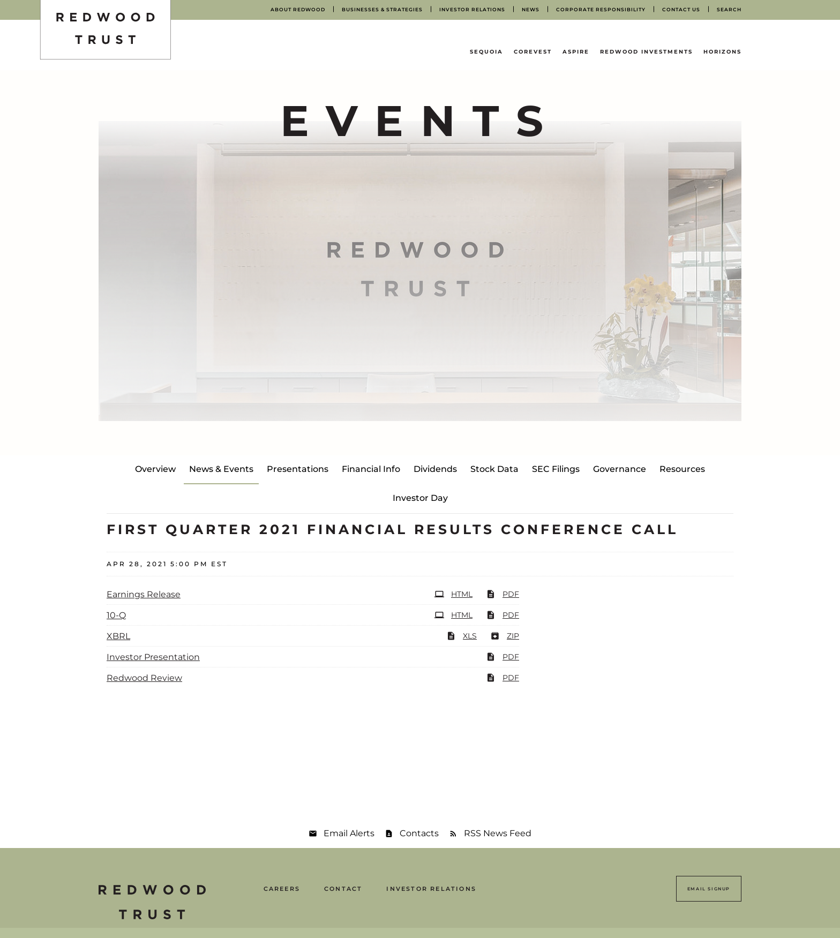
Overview (155, 469)
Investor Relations (431, 889)
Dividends (435, 469)
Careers (282, 889)
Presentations (297, 469)
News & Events (221, 469)
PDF (502, 594)
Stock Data (494, 469)
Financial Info (371, 469)
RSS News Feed (497, 833)
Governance (619, 469)
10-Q (116, 615)
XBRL (118, 636)
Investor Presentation (153, 657)
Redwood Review (144, 678)
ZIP (504, 636)
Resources (682, 469)
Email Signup (708, 888)
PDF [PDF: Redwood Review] (502, 677)
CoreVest (533, 51)
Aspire (575, 51)
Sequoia (486, 51)
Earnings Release (144, 594)
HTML (453, 594)
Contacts (419, 833)
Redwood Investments (646, 51)
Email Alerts (349, 833)
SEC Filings (556, 469)
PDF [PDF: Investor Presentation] (502, 657)
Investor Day (420, 498)
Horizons (722, 51)
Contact (343, 889)
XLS (461, 636)
